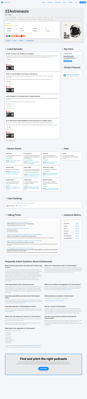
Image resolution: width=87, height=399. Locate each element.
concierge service (48, 311)
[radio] (6, 25)
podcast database (11, 310)
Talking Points (30, 40)
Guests (8, 40)
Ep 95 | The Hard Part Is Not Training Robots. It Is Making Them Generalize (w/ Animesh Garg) (24, 233)
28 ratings (16, 25)
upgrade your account (31, 289)
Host (14, 40)
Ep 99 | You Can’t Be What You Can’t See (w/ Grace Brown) (18, 227)
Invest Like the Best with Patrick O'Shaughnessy (73, 74)
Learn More (43, 369)
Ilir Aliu (8, 15)
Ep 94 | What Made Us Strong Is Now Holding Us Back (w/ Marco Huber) (20, 246)
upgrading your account (72, 288)
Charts (21, 40)
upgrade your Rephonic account (32, 344)
